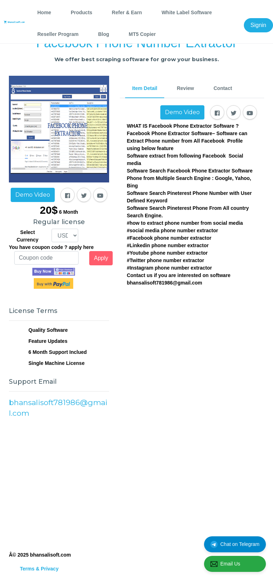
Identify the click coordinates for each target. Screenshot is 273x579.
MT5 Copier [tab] (142, 34)
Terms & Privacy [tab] (39, 569)
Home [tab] (44, 12)
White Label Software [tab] (186, 12)
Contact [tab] (223, 88)
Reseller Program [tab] (58, 34)
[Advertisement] (59, 483)
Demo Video (32, 194)
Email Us (225, 564)
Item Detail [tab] (144, 88)
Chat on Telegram (234, 544)
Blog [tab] (103, 34)
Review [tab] (185, 88)
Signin (258, 25)
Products (81, 12)
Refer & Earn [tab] (127, 12)
